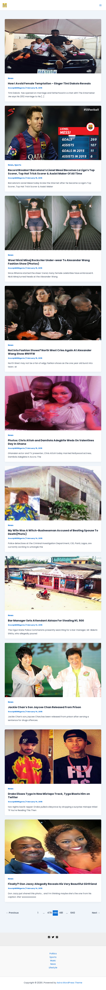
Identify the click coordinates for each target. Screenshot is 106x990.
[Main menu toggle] (100, 5)
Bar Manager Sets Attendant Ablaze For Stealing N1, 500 (46, 620)
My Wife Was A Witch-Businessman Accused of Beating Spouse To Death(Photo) (53, 532)
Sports (17, 165)
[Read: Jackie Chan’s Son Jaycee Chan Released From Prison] (53, 669)
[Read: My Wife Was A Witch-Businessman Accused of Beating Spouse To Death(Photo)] (53, 493)
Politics (53, 953)
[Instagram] (57, 937)
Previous (12, 912)
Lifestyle (53, 967)
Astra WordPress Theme (69, 982)
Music (53, 960)
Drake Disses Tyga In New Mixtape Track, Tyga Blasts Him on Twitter (49, 795)
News (10, 78)
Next (96, 912)
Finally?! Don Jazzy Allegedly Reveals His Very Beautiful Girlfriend (52, 884)
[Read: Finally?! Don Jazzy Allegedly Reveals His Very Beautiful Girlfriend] (53, 846)
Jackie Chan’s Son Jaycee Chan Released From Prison (44, 707)
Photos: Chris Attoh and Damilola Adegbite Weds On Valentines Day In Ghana (51, 442)
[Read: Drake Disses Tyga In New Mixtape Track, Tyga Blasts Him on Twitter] (53, 756)
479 (49, 912)
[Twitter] (53, 937)
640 (72, 912)
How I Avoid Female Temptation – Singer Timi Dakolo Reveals (49, 83)
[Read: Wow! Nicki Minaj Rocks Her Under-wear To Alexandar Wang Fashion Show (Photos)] (53, 222)
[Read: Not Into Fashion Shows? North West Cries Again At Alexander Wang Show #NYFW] (53, 312)
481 (61, 912)
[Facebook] (49, 937)
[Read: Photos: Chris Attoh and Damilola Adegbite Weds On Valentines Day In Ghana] (53, 403)
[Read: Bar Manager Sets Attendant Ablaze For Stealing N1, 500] (53, 583)
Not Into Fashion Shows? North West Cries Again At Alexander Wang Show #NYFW (49, 352)
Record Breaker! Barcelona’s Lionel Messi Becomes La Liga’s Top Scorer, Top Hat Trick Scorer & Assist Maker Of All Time (51, 171)
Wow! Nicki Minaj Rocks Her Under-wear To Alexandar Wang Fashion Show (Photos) (49, 261)
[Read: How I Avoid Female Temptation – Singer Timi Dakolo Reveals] (53, 46)
